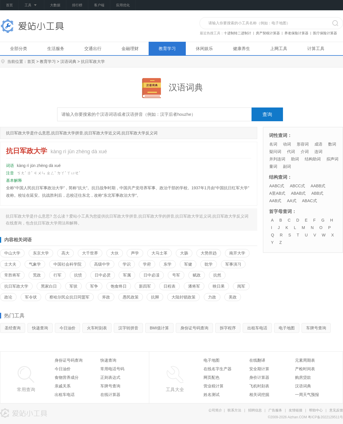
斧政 (106, 297)
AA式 (291, 200)
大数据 (55, 5)
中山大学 (12, 253)
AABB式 (318, 186)
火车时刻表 (97, 328)
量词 (273, 166)
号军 (176, 275)
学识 (127, 264)
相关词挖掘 (259, 394)
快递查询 (40, 328)
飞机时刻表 (259, 386)
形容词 (303, 144)
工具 (31, 5)
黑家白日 (49, 286)
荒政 (37, 275)
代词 (291, 151)
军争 (94, 286)
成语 (318, 144)
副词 (287, 166)
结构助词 (313, 159)
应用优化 (123, 5)
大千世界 (90, 253)
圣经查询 (13, 328)
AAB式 (275, 200)
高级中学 (102, 264)
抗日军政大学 (16, 286)
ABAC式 (309, 200)
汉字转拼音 (128, 328)
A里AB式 (277, 193)
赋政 (197, 275)
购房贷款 (303, 377)
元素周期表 (305, 360)
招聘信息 (255, 410)
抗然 (217, 275)
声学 (135, 253)
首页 (9, 5)
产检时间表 (305, 369)
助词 (295, 159)
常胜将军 (12, 275)
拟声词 (332, 159)
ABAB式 (298, 193)
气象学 (35, 264)
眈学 (209, 264)
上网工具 (278, 48)
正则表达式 (110, 377)
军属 (127, 275)
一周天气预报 (307, 394)
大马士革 (159, 253)
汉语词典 (68, 61)
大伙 (115, 253)
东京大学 (41, 253)
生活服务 (55, 48)
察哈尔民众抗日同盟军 (69, 297)
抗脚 (155, 297)
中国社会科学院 (67, 264)
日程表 (169, 286)
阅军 (241, 286)
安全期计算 (259, 369)
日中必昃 (103, 275)
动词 (287, 144)
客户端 (99, 5)
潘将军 (194, 286)
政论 (8, 297)
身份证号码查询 (194, 328)
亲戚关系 (63, 386)
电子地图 (287, 328)
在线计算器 (110, 394)
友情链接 (295, 410)
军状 (73, 286)
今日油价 (67, 328)
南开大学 (237, 253)
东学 (167, 264)
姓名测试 (212, 394)
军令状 (31, 297)
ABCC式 (297, 186)
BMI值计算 (159, 328)
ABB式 (317, 193)
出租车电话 (257, 328)
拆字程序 (228, 328)
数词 (332, 144)
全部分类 (18, 48)
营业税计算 (214, 386)
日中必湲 (151, 275)
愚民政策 (131, 297)
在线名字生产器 (218, 369)
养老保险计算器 (296, 33)
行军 (57, 275)
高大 (65, 253)
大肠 (184, 253)
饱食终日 (119, 286)
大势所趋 (209, 253)
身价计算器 (259, 377)
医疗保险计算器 (325, 33)
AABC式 (276, 186)
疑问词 (275, 151)
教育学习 (167, 48)
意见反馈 (336, 410)
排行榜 (77, 5)
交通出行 (92, 48)
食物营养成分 (67, 377)
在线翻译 (257, 360)
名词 (273, 144)
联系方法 (234, 410)
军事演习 (233, 264)
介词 (305, 151)
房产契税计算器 (268, 33)
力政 (212, 297)
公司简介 (215, 410)
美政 (233, 297)
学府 (147, 264)
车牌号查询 (316, 328)
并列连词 (277, 159)
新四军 (145, 286)
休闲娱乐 (204, 48)
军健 (188, 264)
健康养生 (241, 48)
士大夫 (10, 264)
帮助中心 (316, 410)
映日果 (219, 286)
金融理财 (130, 48)
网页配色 (212, 377)
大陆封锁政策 (184, 297)
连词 (318, 151)
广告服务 (275, 410)
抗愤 (78, 275)
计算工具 (315, 48)
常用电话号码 (112, 369)
